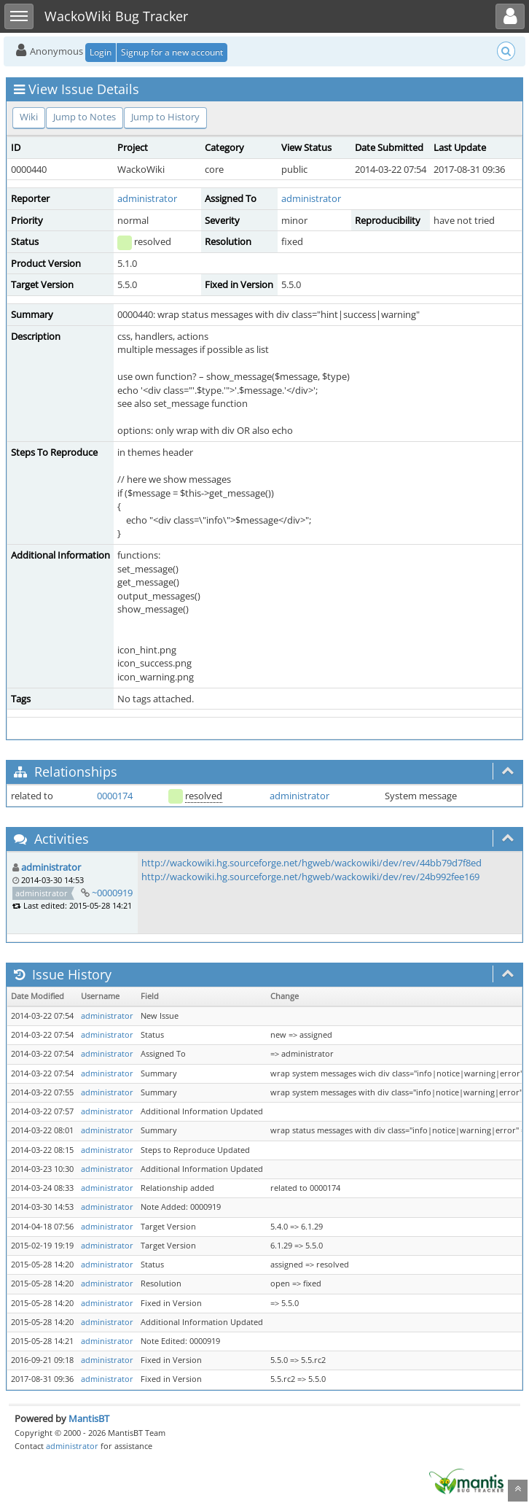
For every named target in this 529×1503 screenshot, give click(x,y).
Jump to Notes (84, 116)
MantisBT (88, 1418)
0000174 (115, 795)
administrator (147, 198)
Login (100, 52)
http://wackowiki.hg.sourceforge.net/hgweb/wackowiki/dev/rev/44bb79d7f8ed (311, 862)
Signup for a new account (172, 52)
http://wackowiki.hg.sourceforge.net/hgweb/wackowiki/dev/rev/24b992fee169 (310, 876)
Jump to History (165, 116)
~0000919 (112, 892)
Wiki (29, 116)
